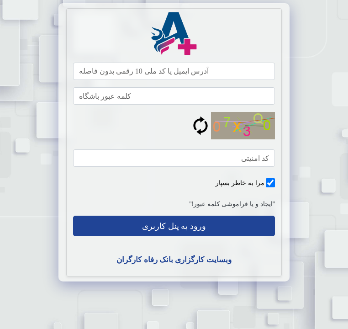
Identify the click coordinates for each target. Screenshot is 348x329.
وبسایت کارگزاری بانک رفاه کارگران (174, 259)
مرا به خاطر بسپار (240, 182)
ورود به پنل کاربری (174, 225)
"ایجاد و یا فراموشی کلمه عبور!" (232, 203)
